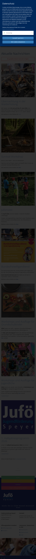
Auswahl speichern (18, 38)
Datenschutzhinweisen (8, 29)
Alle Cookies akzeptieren (18, 42)
